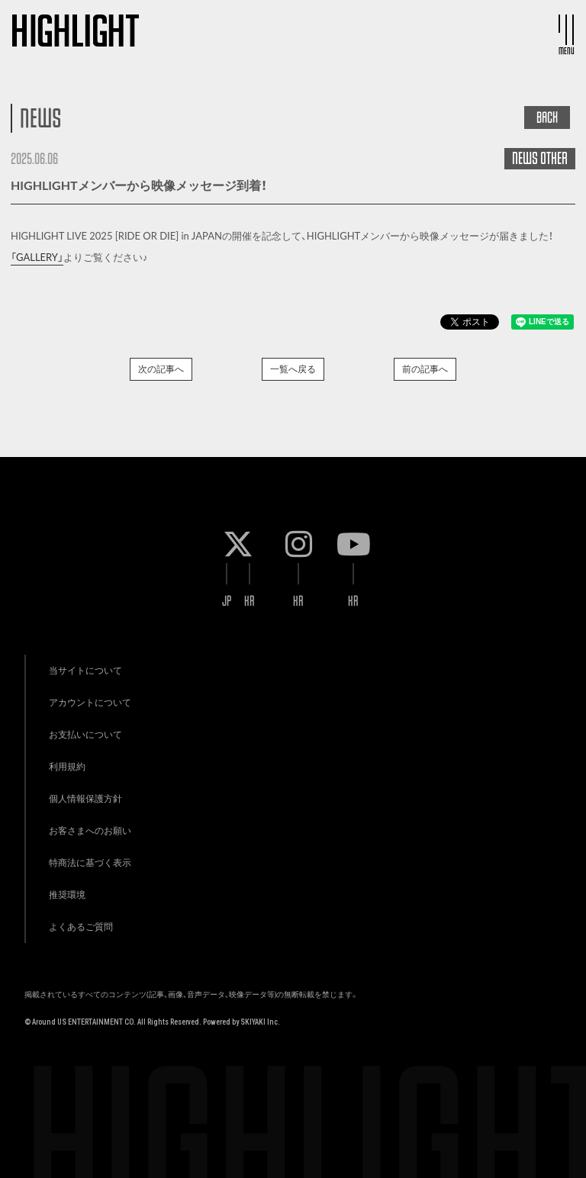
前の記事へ (425, 369)
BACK (547, 117)
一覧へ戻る (293, 369)
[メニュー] (566, 29)
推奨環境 (67, 894)
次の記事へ (161, 369)
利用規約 (67, 766)
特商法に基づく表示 (90, 862)
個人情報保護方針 (85, 798)
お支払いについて (85, 734)
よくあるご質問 (81, 926)
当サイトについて (85, 670)
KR (249, 601)
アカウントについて (90, 702)
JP (227, 601)
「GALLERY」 (37, 257)
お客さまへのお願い (90, 830)
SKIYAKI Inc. (260, 1022)
